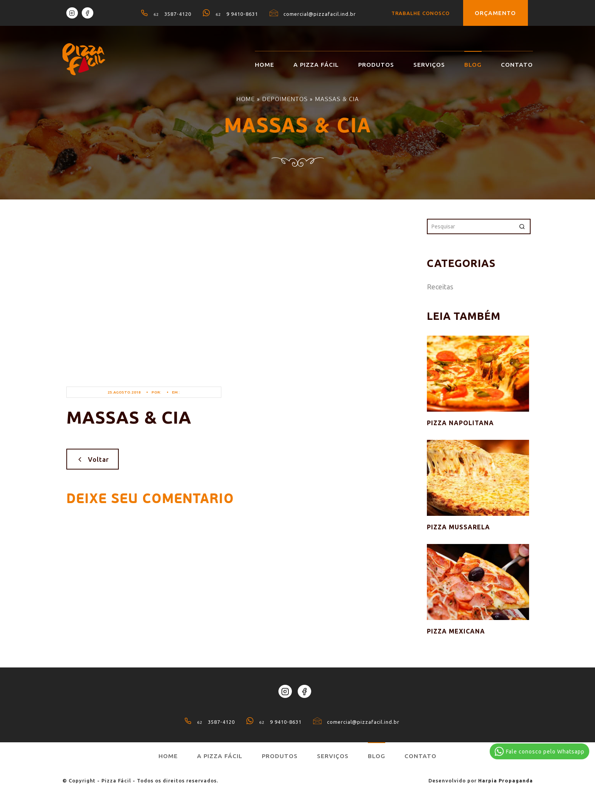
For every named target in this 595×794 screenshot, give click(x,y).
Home (264, 64)
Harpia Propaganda (505, 780)
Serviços (429, 64)
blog (473, 64)
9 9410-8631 (230, 14)
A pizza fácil (316, 64)
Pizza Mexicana (456, 631)
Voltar (92, 459)
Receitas (440, 287)
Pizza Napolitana (460, 422)
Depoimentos (285, 99)
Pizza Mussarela (458, 527)
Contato (517, 64)
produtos (376, 64)
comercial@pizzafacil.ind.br (313, 14)
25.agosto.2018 (124, 392)
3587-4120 (166, 14)
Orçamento (495, 13)
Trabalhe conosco (420, 13)
